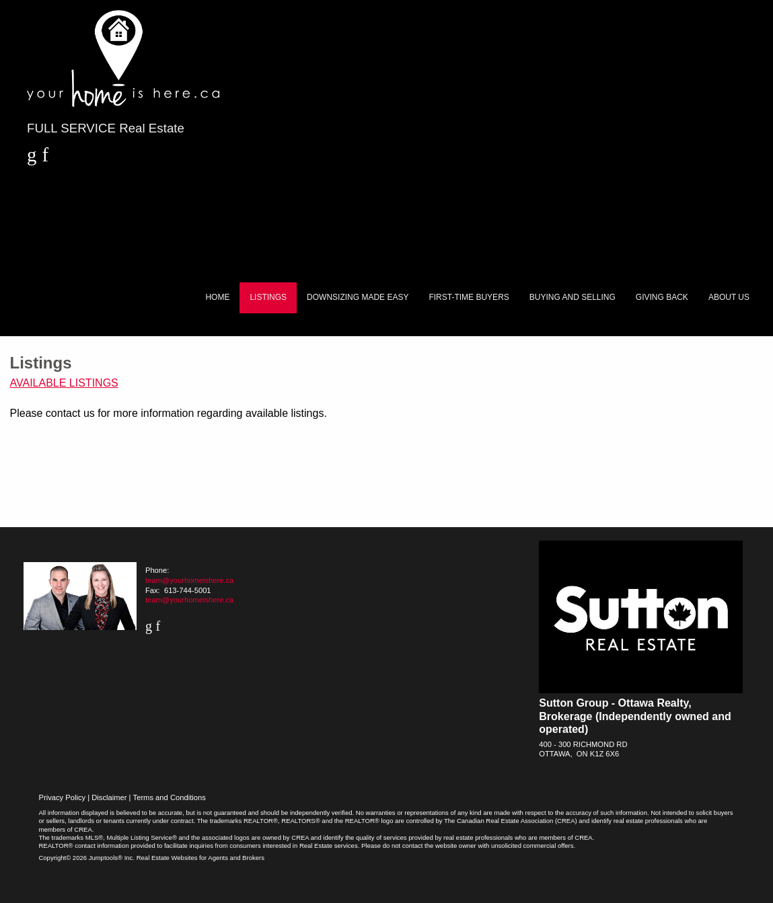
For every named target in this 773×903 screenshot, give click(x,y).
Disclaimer (108, 797)
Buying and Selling (572, 297)
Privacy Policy (61, 797)
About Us (728, 297)
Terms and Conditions (169, 797)
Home (217, 297)
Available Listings (64, 383)
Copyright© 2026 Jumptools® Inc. (86, 857)
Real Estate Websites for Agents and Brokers (200, 857)
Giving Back (662, 297)
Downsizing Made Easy (357, 297)
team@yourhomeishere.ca (189, 580)
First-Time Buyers (469, 297)
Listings (268, 297)
